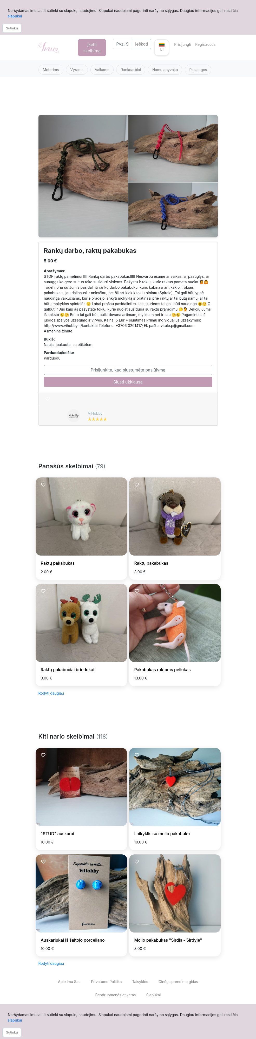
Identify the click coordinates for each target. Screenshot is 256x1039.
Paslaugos (198, 69)
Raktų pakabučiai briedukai (67, 669)
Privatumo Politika (106, 981)
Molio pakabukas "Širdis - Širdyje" (168, 940)
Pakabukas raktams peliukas (162, 669)
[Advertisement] (128, 99)
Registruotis (205, 44)
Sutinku (12, 28)
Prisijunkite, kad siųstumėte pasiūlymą (128, 370)
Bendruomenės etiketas (115, 995)
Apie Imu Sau (69, 981)
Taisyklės (140, 981)
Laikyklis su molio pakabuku (162, 833)
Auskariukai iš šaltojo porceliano (73, 940)
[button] (161, 47)
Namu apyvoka (165, 69)
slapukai (15, 16)
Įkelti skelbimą (92, 47)
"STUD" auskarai (57, 833)
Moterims (51, 69)
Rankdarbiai (131, 69)
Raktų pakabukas (58, 563)
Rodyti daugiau (51, 693)
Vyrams (76, 69)
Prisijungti (182, 44)
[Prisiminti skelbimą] (47, 398)
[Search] (122, 44)
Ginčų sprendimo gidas (178, 981)
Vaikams (102, 69)
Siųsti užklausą (127, 382)
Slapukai (153, 995)
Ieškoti (141, 44)
